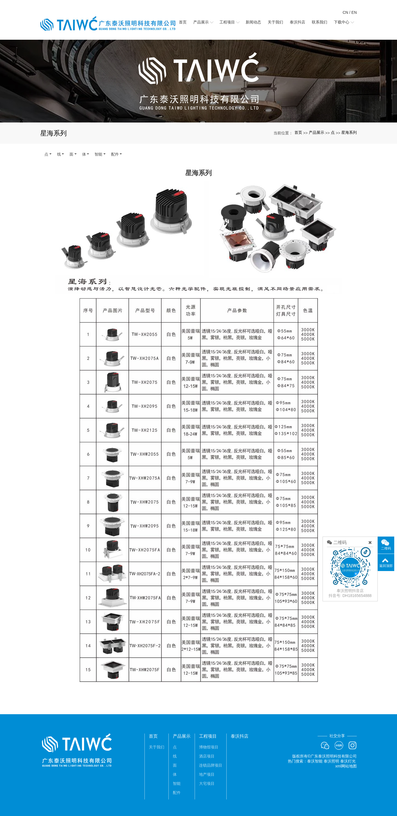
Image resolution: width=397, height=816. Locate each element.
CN (345, 12)
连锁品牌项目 (210, 765)
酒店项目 (206, 756)
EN (354, 12)
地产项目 (206, 774)
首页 (298, 132)
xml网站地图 (346, 766)
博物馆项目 (208, 747)
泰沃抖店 (239, 736)
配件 (115, 154)
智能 (98, 154)
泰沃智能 (315, 761)
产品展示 (316, 132)
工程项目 (208, 736)
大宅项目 (206, 783)
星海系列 (349, 132)
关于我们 (156, 747)
